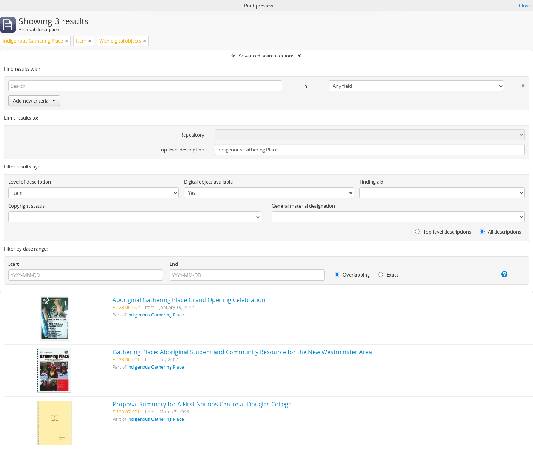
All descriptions (500, 231)
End (174, 264)
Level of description (29, 181)
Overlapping (352, 274)
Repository (192, 134)
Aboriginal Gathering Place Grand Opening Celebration (189, 300)
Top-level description (181, 149)
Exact (388, 274)
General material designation (303, 205)
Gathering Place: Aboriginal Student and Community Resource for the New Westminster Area (242, 352)
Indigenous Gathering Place (155, 315)
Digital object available (208, 181)
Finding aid (371, 181)
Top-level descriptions (443, 231)
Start (13, 264)
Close (525, 5)
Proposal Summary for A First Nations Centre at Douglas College (202, 404)
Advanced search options (266, 55)
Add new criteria (34, 100)
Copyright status (26, 205)
